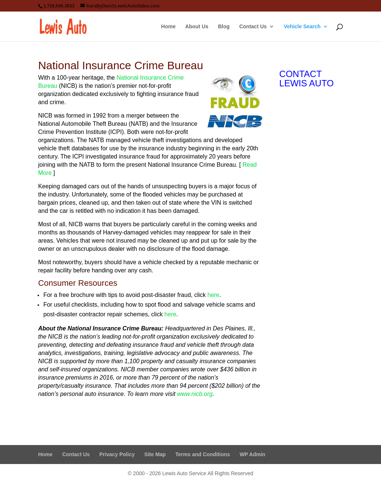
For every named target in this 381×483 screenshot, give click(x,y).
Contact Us (253, 26)
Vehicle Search (302, 26)
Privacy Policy (117, 454)
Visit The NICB (70, 416)
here (213, 295)
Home (168, 26)
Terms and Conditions (202, 454)
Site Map (155, 454)
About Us (196, 26)
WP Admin (252, 454)
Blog (224, 26)
